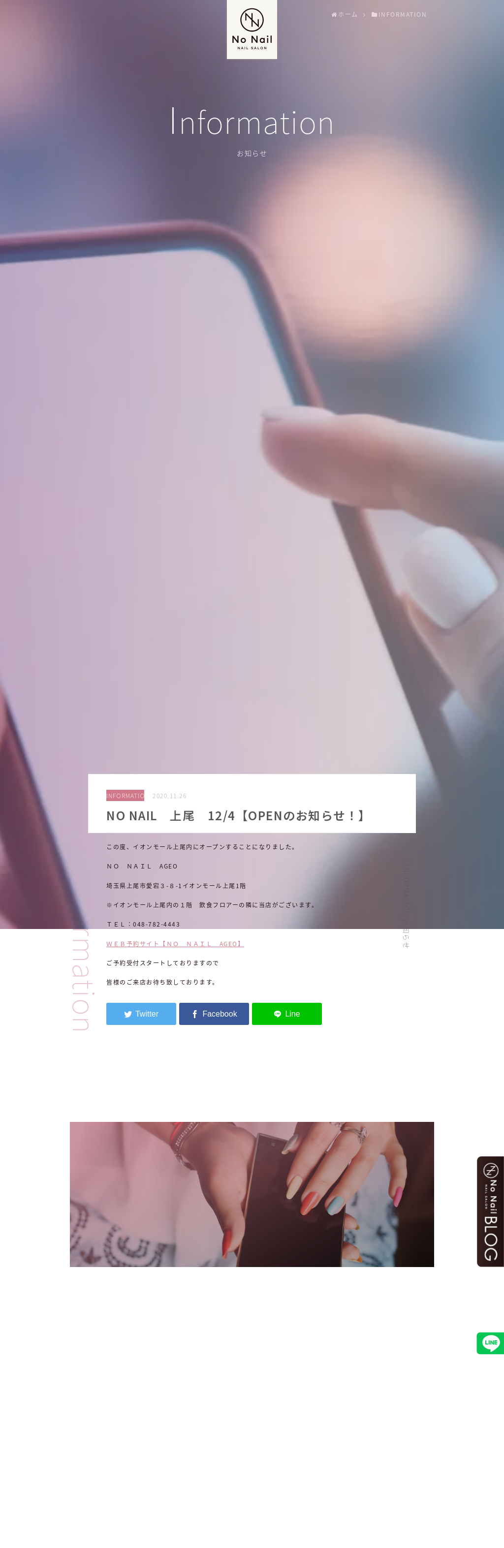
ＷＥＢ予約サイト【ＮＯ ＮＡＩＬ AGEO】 (175, 943)
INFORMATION (125, 795)
